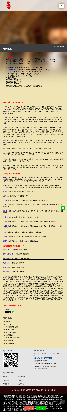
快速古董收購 (10, 329)
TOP (63, 402)
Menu (62, 5)
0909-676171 (43, 361)
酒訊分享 (6, 380)
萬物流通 (21, 380)
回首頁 (5, 376)
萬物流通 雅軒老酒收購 (13, 338)
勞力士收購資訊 (11, 332)
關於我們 (9, 321)
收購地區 (9, 324)
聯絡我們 (6, 384)
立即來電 (30, 408)
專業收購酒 (9, 340)
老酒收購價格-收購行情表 (14, 327)
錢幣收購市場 (10, 335)
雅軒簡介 (21, 384)
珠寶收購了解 (10, 343)
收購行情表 (21, 376)
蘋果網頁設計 (38, 366)
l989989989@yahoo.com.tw (47, 363)
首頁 (55, 46)
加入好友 (42, 408)
